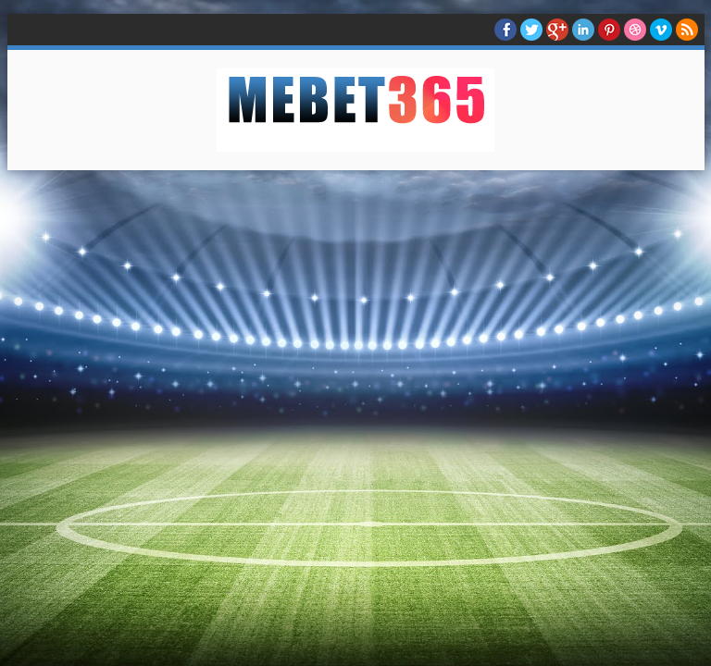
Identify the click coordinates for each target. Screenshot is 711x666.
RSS (687, 29)
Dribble (635, 29)
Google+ (557, 29)
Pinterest (609, 29)
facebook (505, 29)
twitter (531, 29)
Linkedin (583, 29)
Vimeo (661, 29)
